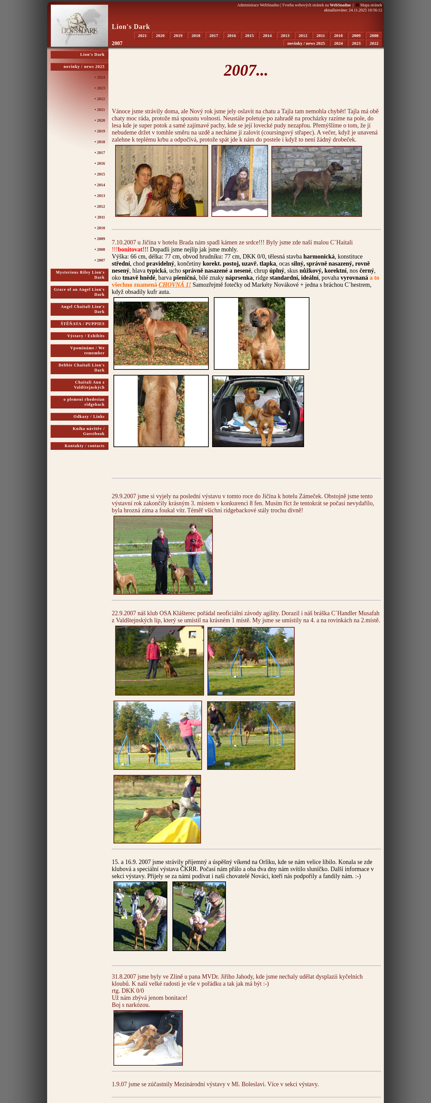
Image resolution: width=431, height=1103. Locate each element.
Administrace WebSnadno (258, 5)
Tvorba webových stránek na (316, 5)
